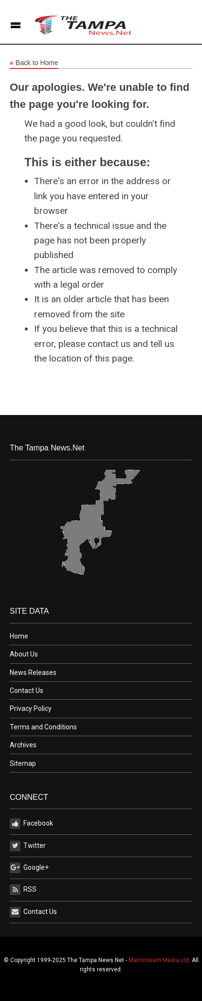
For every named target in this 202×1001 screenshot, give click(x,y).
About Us (24, 654)
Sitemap (23, 763)
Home (19, 636)
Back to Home (34, 63)
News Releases (33, 672)
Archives (23, 745)
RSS (23, 889)
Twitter (28, 846)
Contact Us (26, 690)
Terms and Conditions (43, 727)
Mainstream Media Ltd (159, 960)
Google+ (29, 868)
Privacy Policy (31, 708)
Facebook (31, 823)
